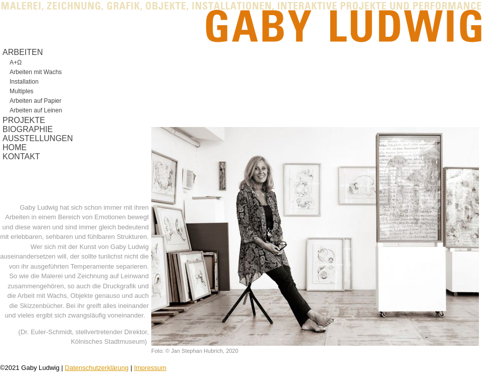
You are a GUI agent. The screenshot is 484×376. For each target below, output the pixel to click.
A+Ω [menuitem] (16, 62)
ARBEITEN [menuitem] (23, 52)
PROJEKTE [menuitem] (24, 120)
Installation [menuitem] (24, 81)
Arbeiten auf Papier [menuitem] (36, 100)
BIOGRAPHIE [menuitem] (28, 129)
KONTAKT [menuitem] (21, 156)
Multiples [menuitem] (21, 91)
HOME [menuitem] (15, 147)
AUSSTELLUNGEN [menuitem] (38, 138)
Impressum (150, 367)
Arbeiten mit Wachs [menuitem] (36, 72)
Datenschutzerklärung (97, 367)
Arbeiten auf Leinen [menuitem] (36, 110)
